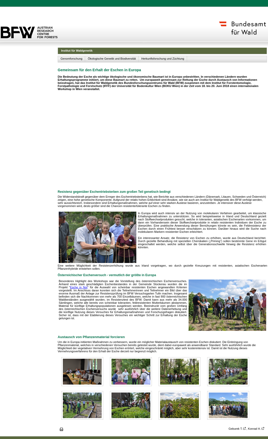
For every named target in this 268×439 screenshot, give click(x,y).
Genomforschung (71, 58)
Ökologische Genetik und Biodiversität (112, 58)
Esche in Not (78, 287)
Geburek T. (236, 428)
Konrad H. (254, 428)
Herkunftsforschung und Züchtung (162, 58)
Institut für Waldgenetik (77, 50)
